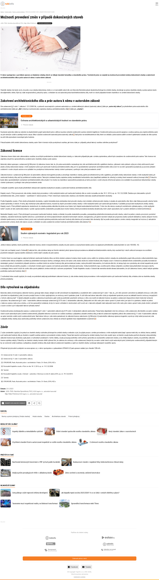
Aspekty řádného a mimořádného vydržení (27, 431)
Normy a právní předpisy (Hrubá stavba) (16, 416)
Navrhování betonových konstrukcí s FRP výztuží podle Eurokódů (36, 462)
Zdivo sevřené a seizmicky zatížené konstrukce (82, 473)
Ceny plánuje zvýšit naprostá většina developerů (30, 493)
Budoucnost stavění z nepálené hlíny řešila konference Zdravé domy (98, 462)
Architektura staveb (59, 416)
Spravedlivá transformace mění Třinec (85, 503)
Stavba (2, 12)
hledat (39, 403)
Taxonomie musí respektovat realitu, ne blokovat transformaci (35, 503)
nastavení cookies (79, 577)
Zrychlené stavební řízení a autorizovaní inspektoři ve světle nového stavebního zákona (44, 442)
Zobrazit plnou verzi (79, 558)
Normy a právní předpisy (18, 12)
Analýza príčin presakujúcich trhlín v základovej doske (32, 473)
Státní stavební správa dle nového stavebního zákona (75, 431)
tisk (29, 403)
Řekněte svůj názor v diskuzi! (15, 403)
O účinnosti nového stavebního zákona (104, 442)
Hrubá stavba (8, 12)
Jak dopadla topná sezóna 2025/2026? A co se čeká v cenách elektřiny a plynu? (90, 493)
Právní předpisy (74, 416)
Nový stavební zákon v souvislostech (122, 431)
